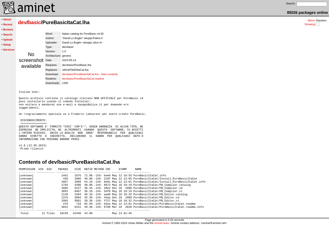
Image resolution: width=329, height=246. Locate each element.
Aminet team (161, 244)
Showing (309, 24)
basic (34, 22)
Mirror (311, 20)
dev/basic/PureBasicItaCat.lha (80, 74)
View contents (109, 74)
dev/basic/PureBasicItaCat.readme (83, 78)
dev (22, 22)
